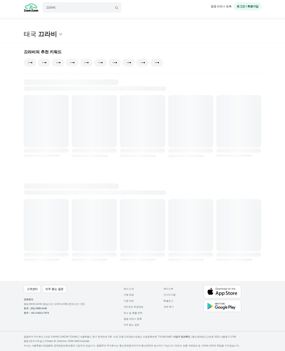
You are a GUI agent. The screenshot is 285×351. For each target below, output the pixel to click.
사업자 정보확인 (181, 336)
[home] (31, 8)
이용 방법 (129, 294)
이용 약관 (129, 300)
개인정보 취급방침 (133, 306)
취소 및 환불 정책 (133, 313)
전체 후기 (169, 306)
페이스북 (168, 288)
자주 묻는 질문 (131, 324)
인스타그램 (170, 294)
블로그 (168, 300)
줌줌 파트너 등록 (221, 6)
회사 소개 (129, 288)
